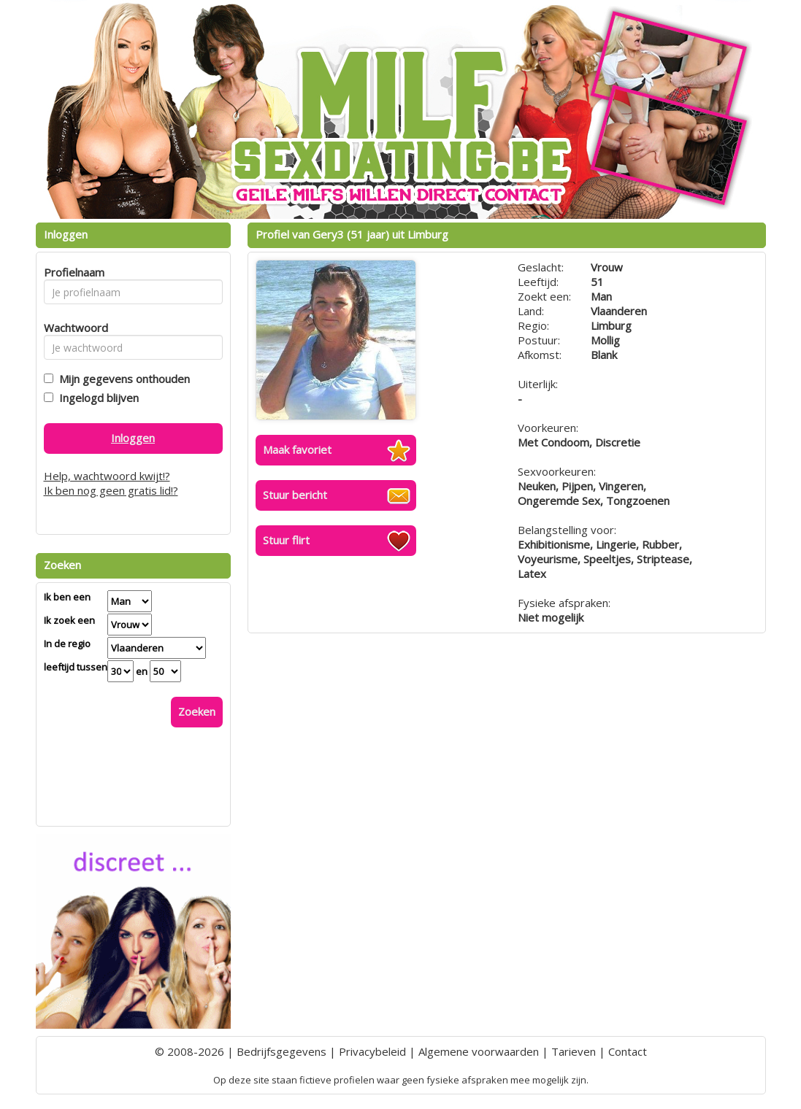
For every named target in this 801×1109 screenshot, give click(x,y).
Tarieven (573, 1051)
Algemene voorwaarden (478, 1051)
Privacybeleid (372, 1051)
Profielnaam (72, 272)
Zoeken (196, 711)
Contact (627, 1051)
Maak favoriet (297, 449)
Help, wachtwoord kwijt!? (107, 475)
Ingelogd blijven (96, 397)
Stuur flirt (286, 540)
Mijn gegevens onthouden (121, 378)
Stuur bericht (295, 494)
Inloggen (133, 437)
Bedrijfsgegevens (281, 1051)
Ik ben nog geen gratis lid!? (111, 490)
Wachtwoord (72, 327)
